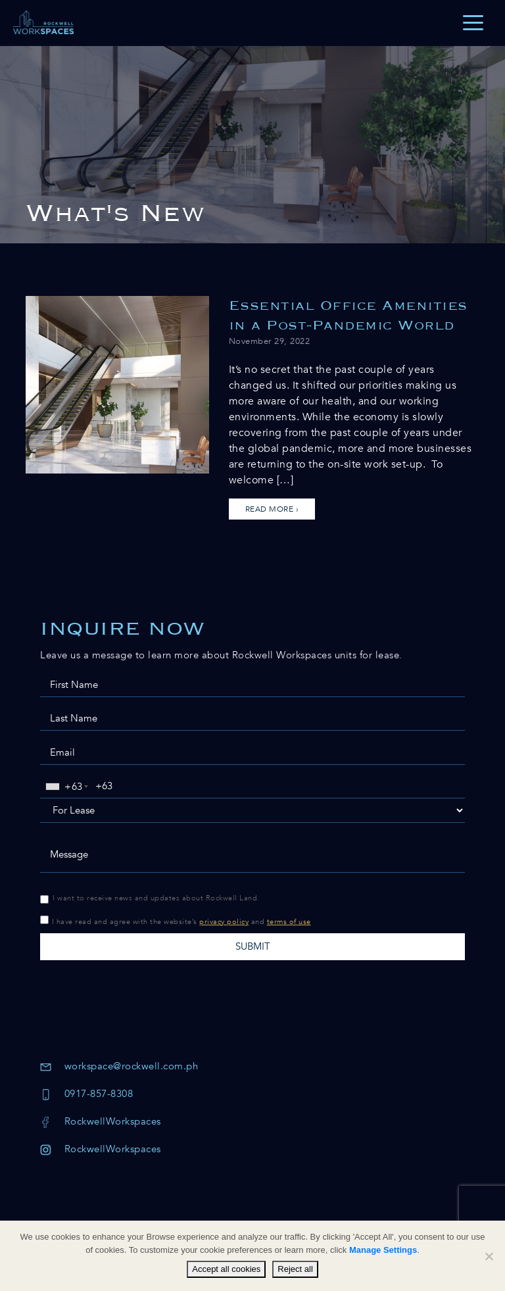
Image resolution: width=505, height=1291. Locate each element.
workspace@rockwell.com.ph (119, 1066)
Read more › (272, 509)
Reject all (294, 1269)
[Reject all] (488, 1256)
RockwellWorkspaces (100, 1121)
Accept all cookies (226, 1269)
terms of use (289, 922)
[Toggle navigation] (473, 23)
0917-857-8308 (86, 1093)
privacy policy (224, 922)
